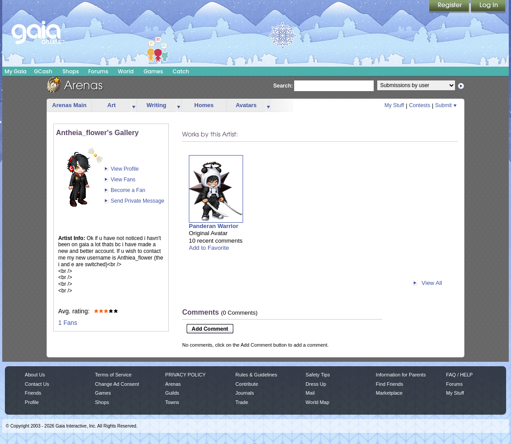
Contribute (247, 384)
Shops (70, 71)
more (133, 105)
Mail (310, 393)
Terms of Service (113, 374)
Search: (283, 86)
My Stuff (394, 105)
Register (450, 6)
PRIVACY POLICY (185, 374)
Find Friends (389, 384)
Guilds (172, 393)
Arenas (173, 384)
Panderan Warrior (213, 226)
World (126, 71)
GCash (43, 71)
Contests (419, 105)
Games (153, 71)
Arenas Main (69, 105)
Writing (157, 105)
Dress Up (316, 384)
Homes (203, 105)
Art (112, 105)
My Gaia (15, 71)
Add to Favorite (209, 247)
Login (488, 6)
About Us (35, 374)
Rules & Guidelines (256, 374)
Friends (33, 393)
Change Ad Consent (117, 384)
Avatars (246, 105)
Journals (245, 393)
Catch (181, 71)
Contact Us (37, 384)
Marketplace (389, 393)
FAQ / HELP (459, 374)
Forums (98, 71)
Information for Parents (401, 374)
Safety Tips (318, 374)
